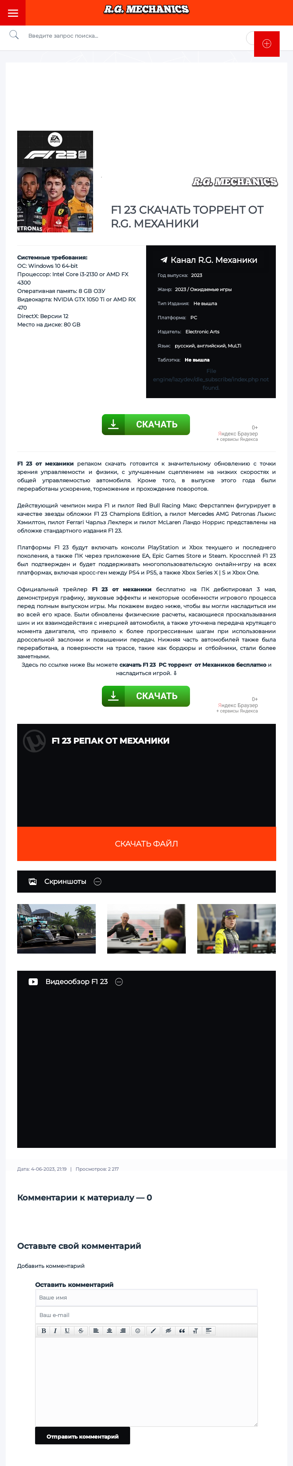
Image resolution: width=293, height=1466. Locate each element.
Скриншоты (57, 881)
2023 (180, 289)
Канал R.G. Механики (208, 260)
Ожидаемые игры (211, 289)
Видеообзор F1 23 (68, 981)
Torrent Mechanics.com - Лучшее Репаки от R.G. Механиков (146, 12)
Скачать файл (146, 843)
